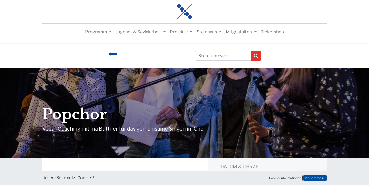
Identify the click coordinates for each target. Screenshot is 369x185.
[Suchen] (256, 56)
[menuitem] (272, 32)
